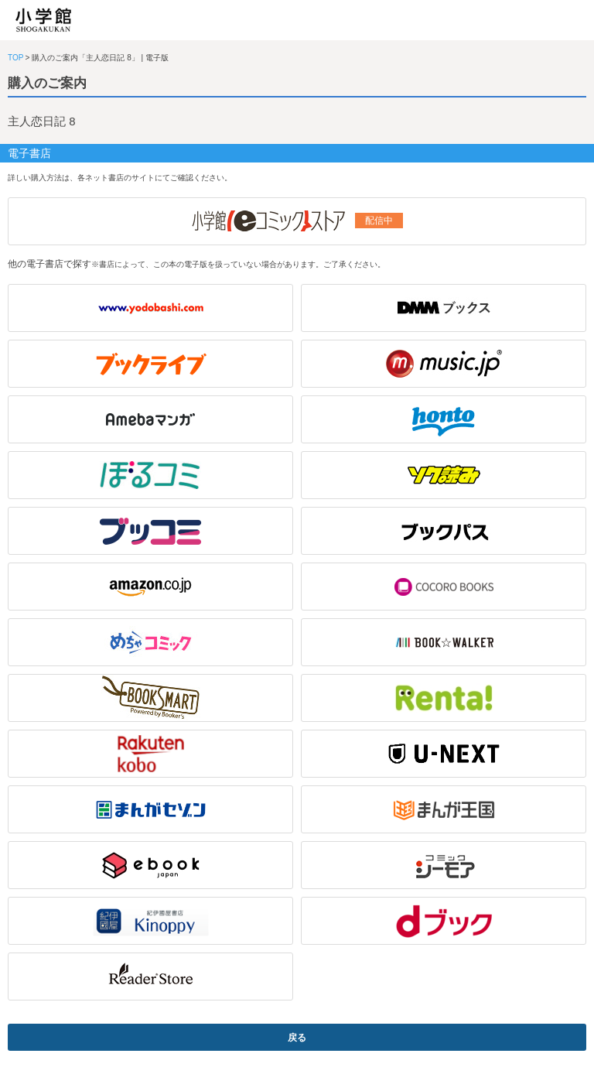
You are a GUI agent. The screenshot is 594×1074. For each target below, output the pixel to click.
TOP (15, 57)
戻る (297, 1037)
